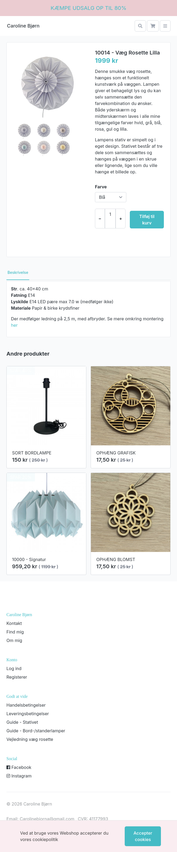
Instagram (19, 776)
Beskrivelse (18, 272)
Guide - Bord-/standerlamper (35, 730)
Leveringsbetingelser (27, 713)
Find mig (15, 632)
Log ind (13, 668)
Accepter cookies (143, 836)
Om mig (14, 640)
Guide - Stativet (22, 722)
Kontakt (14, 623)
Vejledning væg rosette (29, 739)
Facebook (18, 767)
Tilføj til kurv (146, 219)
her (14, 325)
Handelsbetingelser (26, 705)
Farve (101, 186)
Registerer (16, 677)
